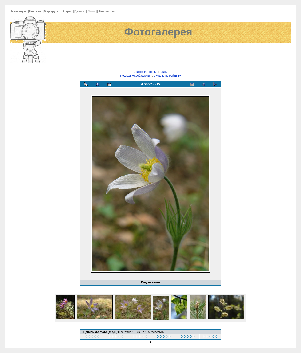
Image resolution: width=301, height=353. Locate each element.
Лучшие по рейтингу (167, 75)
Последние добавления (135, 75)
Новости (35, 11)
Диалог (80, 11)
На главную (18, 11)
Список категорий (144, 72)
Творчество (107, 11)
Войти (164, 72)
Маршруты (52, 11)
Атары (67, 11)
